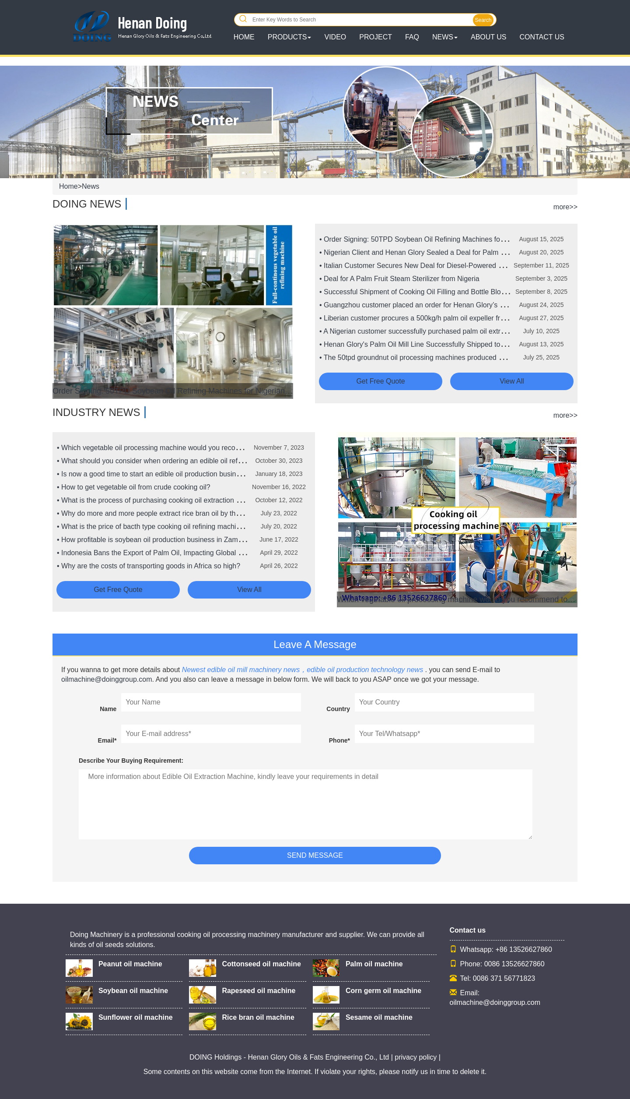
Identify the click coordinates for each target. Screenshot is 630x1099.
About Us (489, 37)
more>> (565, 207)
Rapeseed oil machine (258, 990)
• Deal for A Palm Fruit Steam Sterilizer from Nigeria (399, 278)
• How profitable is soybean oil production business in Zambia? (154, 539)
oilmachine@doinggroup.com (106, 679)
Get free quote (380, 381)
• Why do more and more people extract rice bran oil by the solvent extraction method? (191, 513)
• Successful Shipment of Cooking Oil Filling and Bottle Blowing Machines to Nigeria (449, 292)
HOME (244, 37)
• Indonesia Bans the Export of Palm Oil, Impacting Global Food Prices (166, 553)
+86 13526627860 (523, 949)
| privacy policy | (415, 1057)
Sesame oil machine (379, 1017)
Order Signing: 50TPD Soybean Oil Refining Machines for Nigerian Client (172, 391)
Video (335, 37)
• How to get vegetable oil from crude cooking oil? (133, 487)
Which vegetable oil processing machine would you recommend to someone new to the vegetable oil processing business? (457, 599)
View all (512, 381)
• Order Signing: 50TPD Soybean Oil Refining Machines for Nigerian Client (434, 239)
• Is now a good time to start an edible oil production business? (154, 474)
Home (68, 186)
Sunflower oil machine (135, 1017)
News (90, 186)
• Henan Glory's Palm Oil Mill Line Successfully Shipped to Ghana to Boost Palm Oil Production (467, 344)
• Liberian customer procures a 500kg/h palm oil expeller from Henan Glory (435, 318)
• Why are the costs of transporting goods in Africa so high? (148, 566)
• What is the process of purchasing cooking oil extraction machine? (161, 500)
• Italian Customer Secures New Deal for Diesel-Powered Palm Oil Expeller (435, 265)
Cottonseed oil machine (261, 964)
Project (375, 37)
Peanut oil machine (130, 964)
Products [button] (290, 37)
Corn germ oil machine (383, 990)
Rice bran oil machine (258, 1017)
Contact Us (541, 37)
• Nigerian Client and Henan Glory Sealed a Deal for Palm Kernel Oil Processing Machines (459, 252)
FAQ (412, 37)
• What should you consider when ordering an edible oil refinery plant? (165, 461)
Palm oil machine (374, 964)
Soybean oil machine (133, 990)
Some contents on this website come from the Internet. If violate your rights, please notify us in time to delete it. (315, 1071)
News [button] (445, 37)
